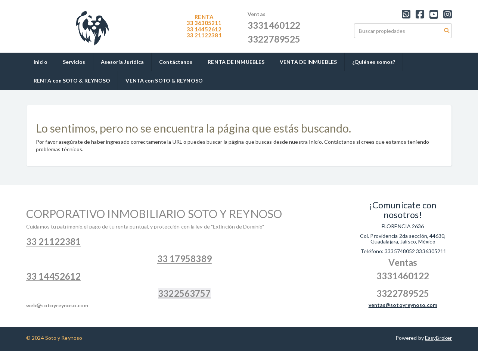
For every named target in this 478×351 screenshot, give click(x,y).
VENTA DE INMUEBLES (308, 62)
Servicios (74, 62)
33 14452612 (204, 29)
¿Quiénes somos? (373, 62)
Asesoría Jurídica (122, 62)
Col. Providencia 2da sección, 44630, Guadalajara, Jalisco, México (403, 239)
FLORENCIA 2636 (403, 226)
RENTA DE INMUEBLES (236, 62)
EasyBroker (438, 338)
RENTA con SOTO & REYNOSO (72, 80)
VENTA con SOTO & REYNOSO (163, 80)
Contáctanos (175, 62)
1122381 (204, 35)
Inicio (40, 62)
